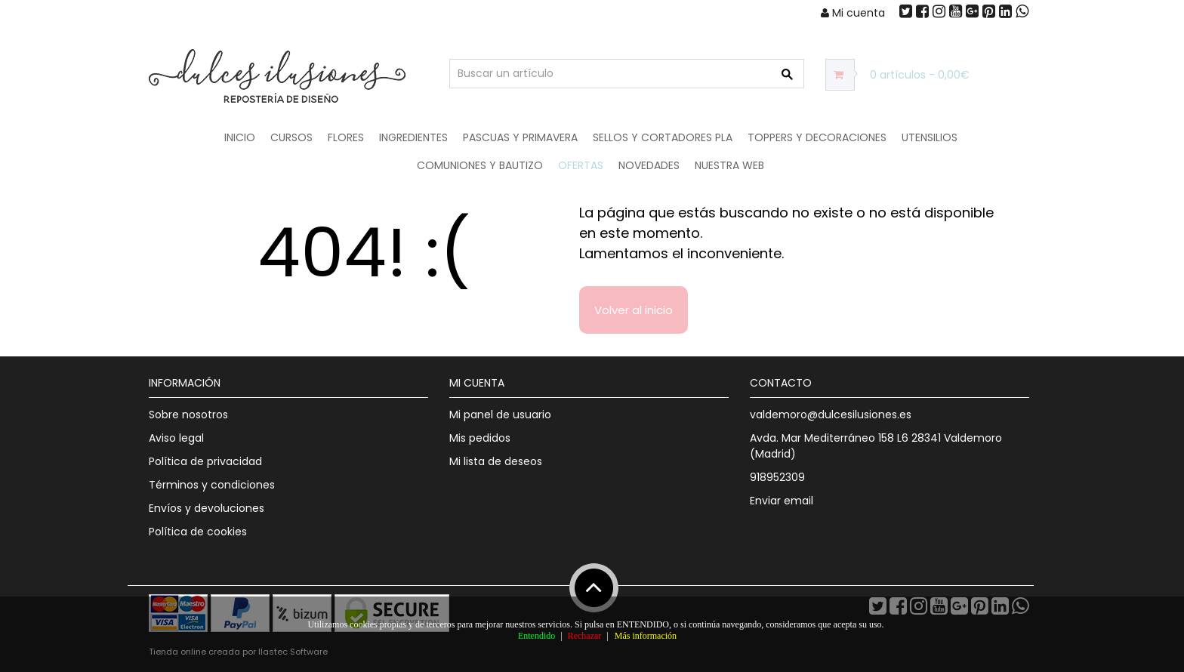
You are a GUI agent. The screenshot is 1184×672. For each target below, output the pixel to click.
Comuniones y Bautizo (480, 165)
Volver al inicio (633, 310)
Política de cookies (198, 531)
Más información (646, 635)
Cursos (291, 137)
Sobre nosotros (188, 414)
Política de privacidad (205, 461)
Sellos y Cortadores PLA (662, 137)
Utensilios (929, 137)
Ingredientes (413, 137)
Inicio (239, 137)
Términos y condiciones (212, 484)
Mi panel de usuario (500, 414)
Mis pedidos (479, 437)
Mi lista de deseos (495, 461)
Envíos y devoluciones (206, 508)
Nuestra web (729, 165)
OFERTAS (580, 165)
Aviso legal (176, 437)
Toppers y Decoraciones (817, 137)
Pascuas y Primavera (520, 137)
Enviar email (781, 500)
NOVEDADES (649, 165)
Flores (346, 137)
